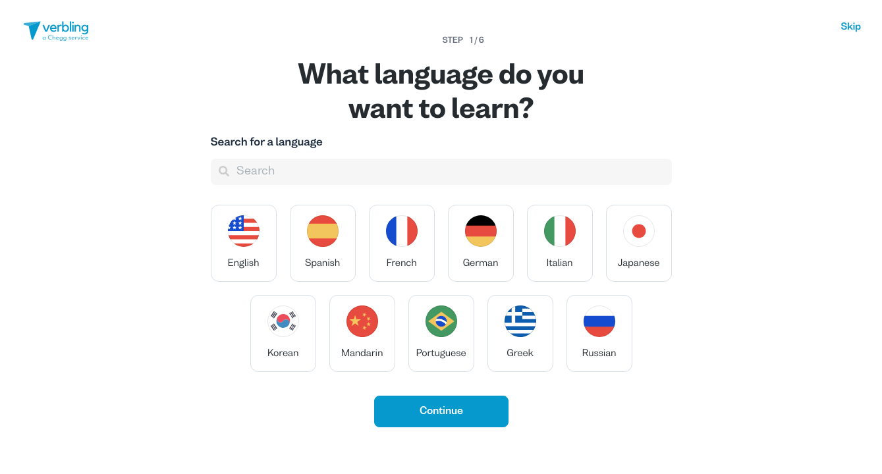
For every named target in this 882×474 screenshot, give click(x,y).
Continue (441, 411)
